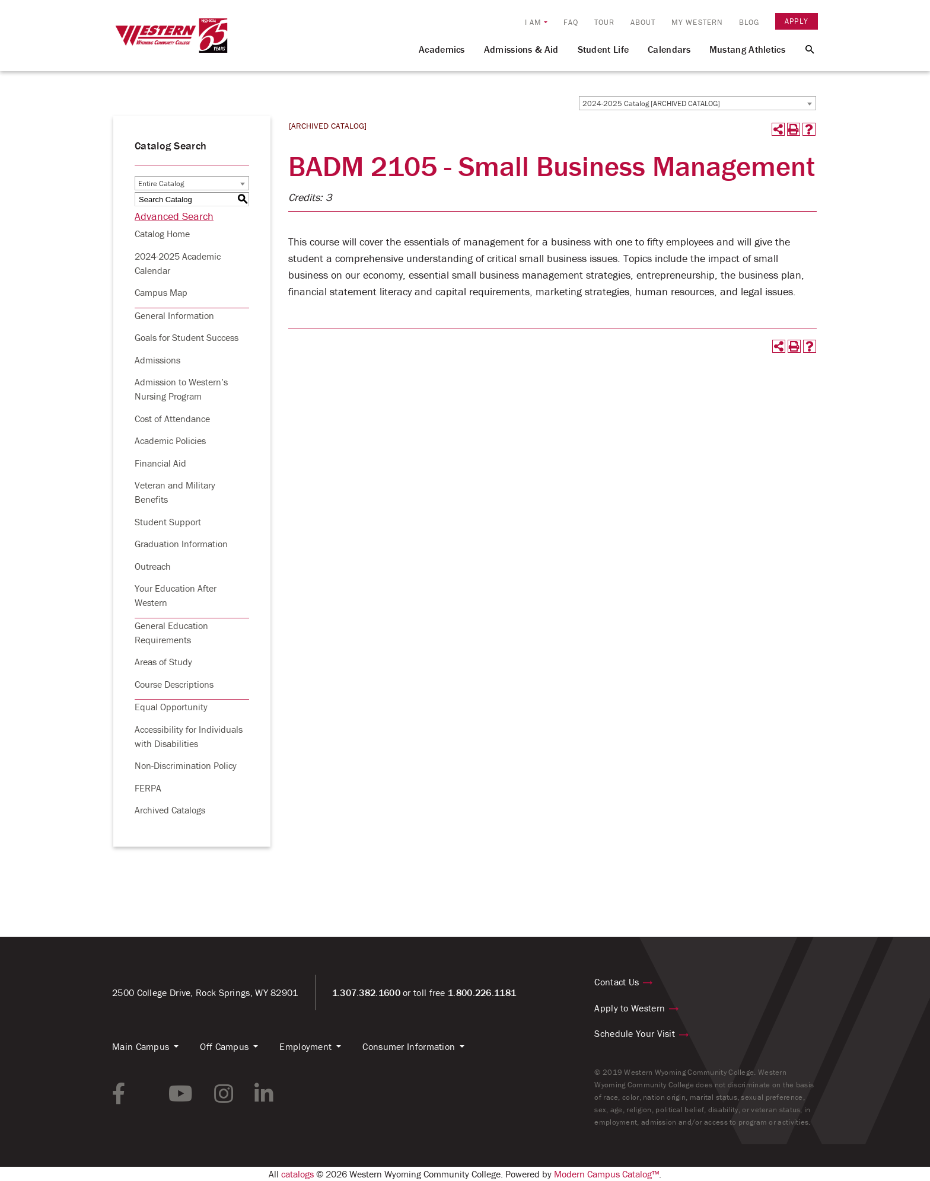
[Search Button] (803, 48)
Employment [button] (305, 1046)
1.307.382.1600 (366, 992)
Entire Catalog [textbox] (161, 183)
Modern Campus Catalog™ (606, 1174)
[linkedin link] (263, 1094)
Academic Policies (170, 440)
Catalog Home (162, 234)
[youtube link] (180, 1094)
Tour (604, 22)
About (643, 22)
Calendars (669, 49)
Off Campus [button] (224, 1046)
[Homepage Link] (171, 41)
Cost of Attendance (172, 418)
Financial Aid (160, 463)
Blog (749, 22)
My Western (697, 22)
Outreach (153, 566)
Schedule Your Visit (634, 1033)
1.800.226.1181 (482, 992)
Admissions (157, 360)
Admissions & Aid (521, 49)
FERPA (148, 788)
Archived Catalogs (170, 810)
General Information (174, 315)
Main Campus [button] (140, 1046)
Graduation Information (181, 544)
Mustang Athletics (747, 49)
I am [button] (533, 22)
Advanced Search (174, 216)
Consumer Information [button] (408, 1046)
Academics (442, 49)
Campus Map (161, 292)
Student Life (603, 49)
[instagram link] (223, 1094)
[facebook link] (119, 1094)
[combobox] (697, 103)
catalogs (297, 1174)
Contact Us (616, 982)
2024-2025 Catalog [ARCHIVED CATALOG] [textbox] (651, 103)
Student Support (168, 522)
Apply (796, 21)
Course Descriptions (174, 684)
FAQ (570, 22)
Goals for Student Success (186, 337)
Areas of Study (163, 662)
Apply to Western (629, 1008)
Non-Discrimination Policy (186, 765)
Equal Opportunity (171, 707)
